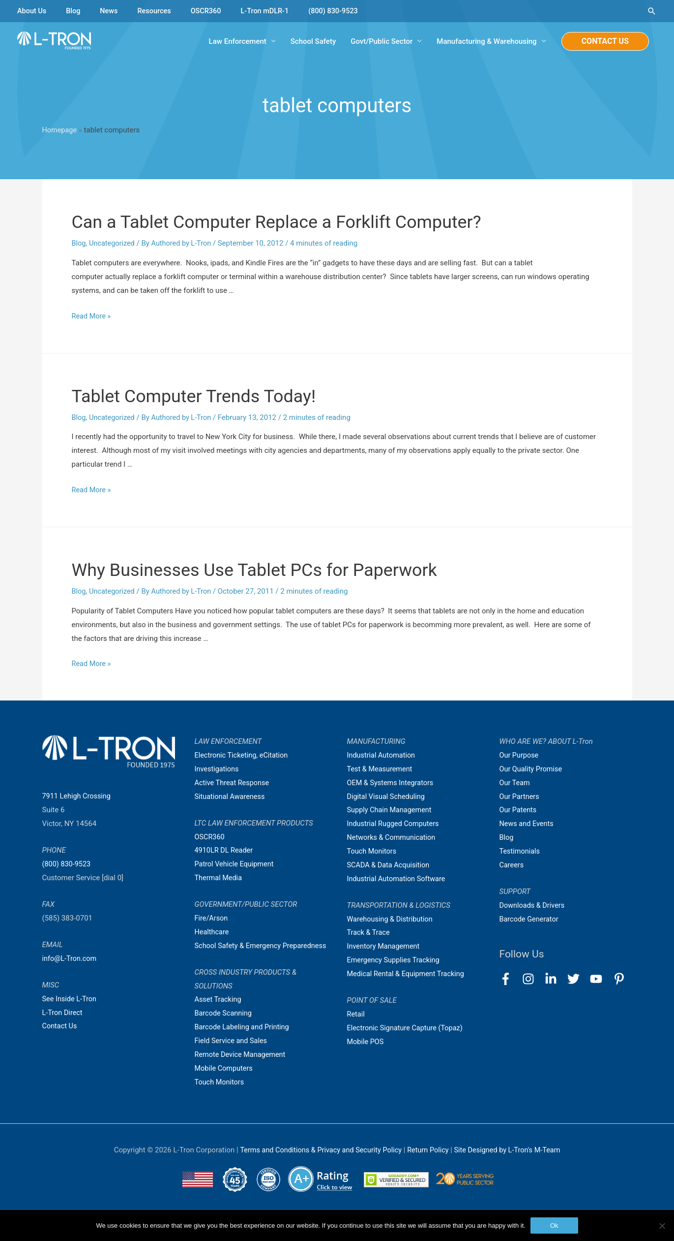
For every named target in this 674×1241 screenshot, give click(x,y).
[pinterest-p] (621, 979)
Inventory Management (385, 946)
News (111, 10)
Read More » (92, 316)
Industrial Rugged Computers (394, 824)
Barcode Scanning (224, 1026)
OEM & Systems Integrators (392, 782)
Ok (554, 1225)
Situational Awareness (231, 796)
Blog (74, 10)
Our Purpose (519, 755)
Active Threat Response (233, 782)
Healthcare (213, 931)
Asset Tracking (219, 1013)
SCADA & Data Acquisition (390, 864)
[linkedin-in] (555, 979)
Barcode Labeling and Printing (244, 1040)
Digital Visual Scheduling (387, 796)
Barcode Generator (530, 919)
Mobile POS (366, 1041)
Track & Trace (369, 932)
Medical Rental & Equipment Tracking (408, 973)
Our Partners (520, 796)
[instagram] (532, 979)
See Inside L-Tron (70, 998)
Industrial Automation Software (398, 878)
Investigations (218, 768)
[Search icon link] (652, 11)
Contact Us (60, 1026)
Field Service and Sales (232, 1054)
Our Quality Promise (532, 768)
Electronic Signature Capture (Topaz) (407, 1027)
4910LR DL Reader (225, 850)
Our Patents (518, 810)
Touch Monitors (220, 1095)
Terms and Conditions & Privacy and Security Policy (318, 1163)
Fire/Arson (212, 918)
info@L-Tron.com (70, 958)
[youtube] (600, 979)
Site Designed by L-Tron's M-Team (511, 1163)
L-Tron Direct (63, 1012)
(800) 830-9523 (341, 10)
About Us (32, 10)
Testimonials (520, 851)
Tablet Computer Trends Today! (208, 395)
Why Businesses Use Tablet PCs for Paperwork (276, 569)
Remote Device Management (242, 1068)
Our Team (515, 782)
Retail (356, 1014)
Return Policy (430, 1163)
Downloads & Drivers (533, 905)
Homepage (60, 131)
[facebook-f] (510, 979)
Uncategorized (113, 243)
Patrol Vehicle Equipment (236, 863)
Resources (157, 10)
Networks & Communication (393, 837)
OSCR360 (210, 10)
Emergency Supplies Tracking (395, 959)
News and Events (527, 824)
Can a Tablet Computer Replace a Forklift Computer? (300, 221)
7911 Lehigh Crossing (78, 796)
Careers (512, 864)
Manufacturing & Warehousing (486, 41)
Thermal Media (219, 877)
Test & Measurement (381, 768)
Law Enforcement (237, 41)
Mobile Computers (225, 1082)
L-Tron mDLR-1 (270, 10)
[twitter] (577, 979)
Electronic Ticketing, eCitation (243, 755)
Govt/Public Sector (381, 41)
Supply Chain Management (391, 810)
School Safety (313, 41)
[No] (662, 1226)
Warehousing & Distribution (391, 919)
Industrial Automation (382, 755)
